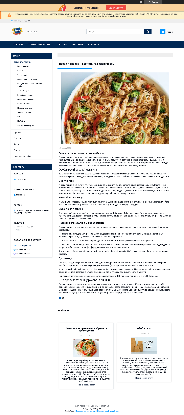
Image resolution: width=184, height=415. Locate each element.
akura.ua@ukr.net (23, 245)
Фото (16, 144)
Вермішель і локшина (27, 79)
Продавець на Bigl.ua (92, 409)
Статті (17, 150)
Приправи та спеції (25, 99)
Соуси (20, 70)
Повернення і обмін (23, 156)
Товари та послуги (39, 44)
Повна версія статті (86, 385)
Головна (18, 44)
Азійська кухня (23, 90)
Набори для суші (25, 108)
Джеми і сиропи (24, 112)
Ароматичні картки (25, 125)
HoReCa (21, 121)
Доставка (93, 44)
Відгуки (17, 138)
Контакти (77, 44)
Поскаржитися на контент (85, 411)
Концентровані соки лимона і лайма (30, 85)
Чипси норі (22, 75)
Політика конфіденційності (108, 411)
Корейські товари (25, 95)
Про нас (62, 44)
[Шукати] (148, 31)
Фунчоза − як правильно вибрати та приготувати (86, 329)
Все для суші (23, 66)
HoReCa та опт (144, 328)
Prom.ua (105, 406)
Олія (19, 117)
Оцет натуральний (25, 104)
